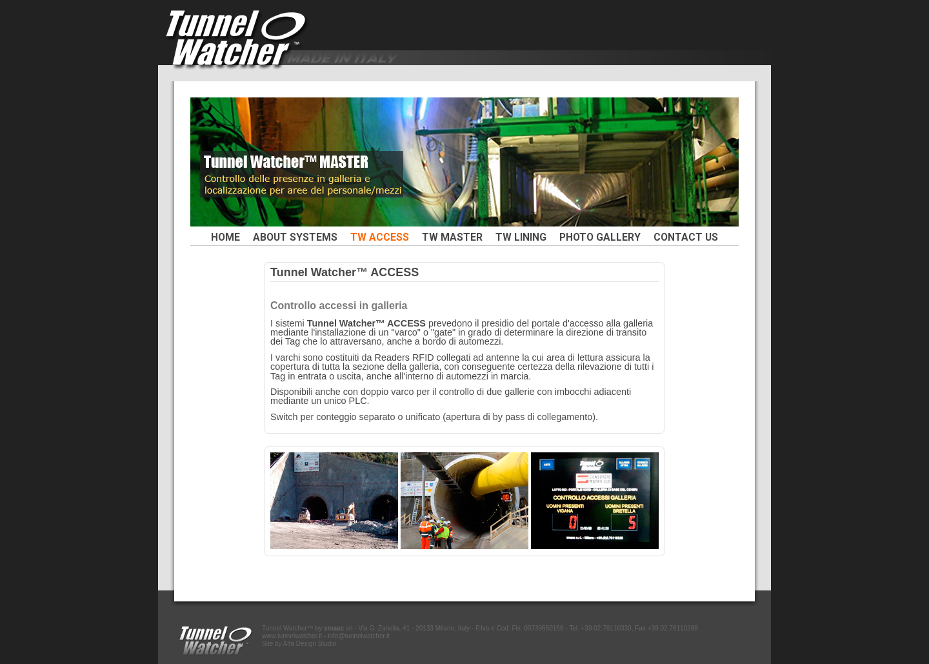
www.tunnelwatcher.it (292, 635)
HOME (225, 237)
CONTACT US (686, 237)
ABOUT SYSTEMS (295, 237)
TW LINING (520, 237)
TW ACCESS (379, 237)
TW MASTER (452, 237)
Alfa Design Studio (309, 643)
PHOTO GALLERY (600, 237)
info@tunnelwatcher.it (359, 635)
